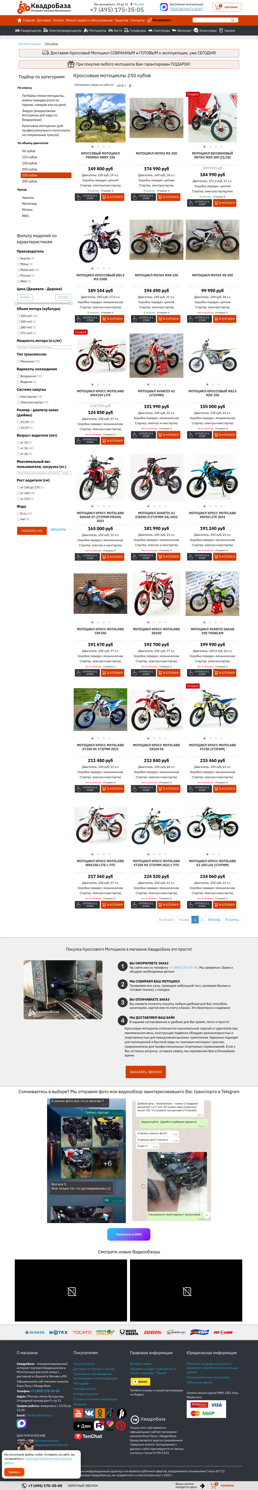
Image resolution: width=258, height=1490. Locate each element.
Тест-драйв (81, 1383)
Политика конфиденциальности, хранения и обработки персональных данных (213, 1368)
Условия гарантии (85, 1394)
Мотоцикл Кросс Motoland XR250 (156, 631)
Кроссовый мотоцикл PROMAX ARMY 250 (100, 155)
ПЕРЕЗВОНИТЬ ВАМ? (186, 9)
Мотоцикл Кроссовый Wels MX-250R (100, 277)
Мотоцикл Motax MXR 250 (156, 275)
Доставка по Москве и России (94, 1369)
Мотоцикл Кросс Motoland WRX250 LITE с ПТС (100, 863)
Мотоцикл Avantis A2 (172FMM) (156, 393)
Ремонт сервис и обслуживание (89, 20)
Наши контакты (84, 1364)
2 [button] (97, 146)
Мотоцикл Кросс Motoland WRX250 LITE (100, 393)
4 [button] (109, 146)
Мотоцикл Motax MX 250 (156, 153)
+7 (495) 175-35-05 (183, 968)
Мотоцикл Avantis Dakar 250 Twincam (212, 631)
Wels (25, 216)
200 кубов (29, 169)
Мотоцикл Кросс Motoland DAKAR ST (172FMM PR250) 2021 (100, 517)
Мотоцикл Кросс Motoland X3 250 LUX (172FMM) (212, 863)
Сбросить (58, 529)
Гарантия (121, 20)
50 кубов (28, 151)
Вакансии (80, 1404)
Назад (184, 919)
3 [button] (103, 146)
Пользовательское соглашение (208, 1377)
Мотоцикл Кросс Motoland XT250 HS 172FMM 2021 (100, 747)
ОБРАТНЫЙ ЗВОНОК (83, 1486)
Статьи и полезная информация (95, 1399)
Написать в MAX (129, 1234)
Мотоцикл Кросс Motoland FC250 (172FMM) (212, 747)
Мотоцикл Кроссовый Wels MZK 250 (212, 393)
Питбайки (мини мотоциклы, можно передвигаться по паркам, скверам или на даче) (44, 100)
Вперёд (214, 919)
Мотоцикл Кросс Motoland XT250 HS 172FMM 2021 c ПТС (156, 863)
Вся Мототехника (30, 44)
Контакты (137, 20)
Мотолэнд (29, 204)
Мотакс (27, 210)
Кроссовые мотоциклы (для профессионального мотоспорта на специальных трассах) (46, 130)
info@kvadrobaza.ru (39, 1415)
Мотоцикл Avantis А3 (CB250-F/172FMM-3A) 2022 (156, 515)
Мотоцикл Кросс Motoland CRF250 (100, 631)
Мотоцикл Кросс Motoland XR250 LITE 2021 (212, 515)
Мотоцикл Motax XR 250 (212, 275)
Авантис (28, 198)
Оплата (58, 20)
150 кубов (29, 163)
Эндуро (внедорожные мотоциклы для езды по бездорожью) (39, 115)
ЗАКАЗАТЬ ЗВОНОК (146, 1072)
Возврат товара (140, 1364)
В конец (232, 919)
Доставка (44, 20)
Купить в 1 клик (90, 197)
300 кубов (29, 181)
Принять (14, 1472)
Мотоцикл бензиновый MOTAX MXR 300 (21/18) (212, 155)
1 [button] (91, 146)
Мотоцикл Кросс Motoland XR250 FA (156, 747)
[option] (100, 118)
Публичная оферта (200, 1382)
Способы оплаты (84, 1389)
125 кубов (29, 157)
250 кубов (29, 175)
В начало (166, 919)
